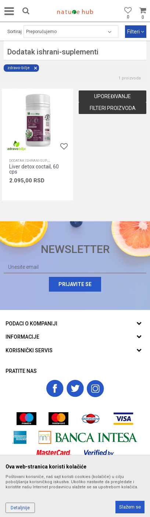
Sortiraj (14, 31)
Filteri (135, 32)
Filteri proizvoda (113, 108)
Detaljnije (20, 507)
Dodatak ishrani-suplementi (35, 161)
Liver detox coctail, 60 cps (34, 169)
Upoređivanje (112, 96)
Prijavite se (75, 284)
